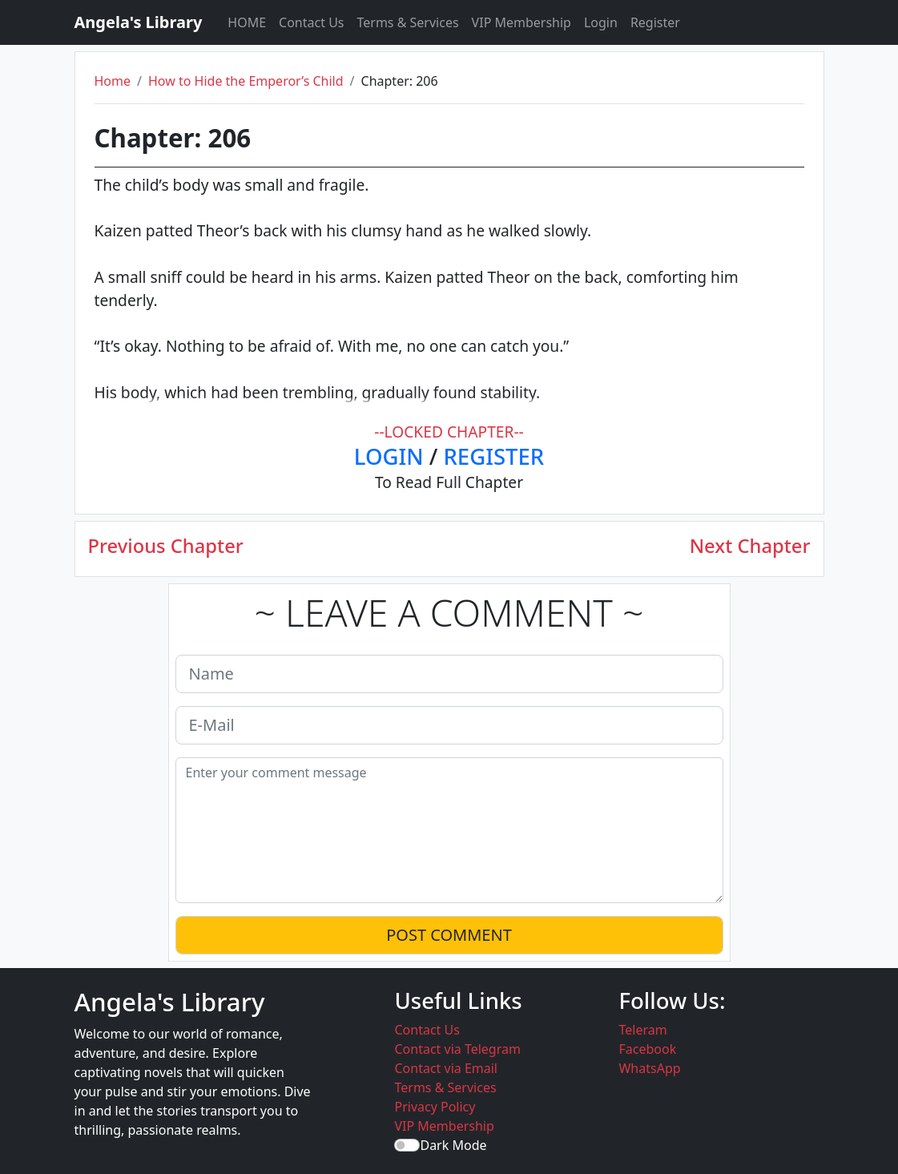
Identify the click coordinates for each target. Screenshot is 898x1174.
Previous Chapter (166, 546)
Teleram (642, 1030)
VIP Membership (521, 22)
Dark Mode (453, 1145)
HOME (247, 22)
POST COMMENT (449, 935)
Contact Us (311, 22)
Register (655, 22)
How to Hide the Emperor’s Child (246, 81)
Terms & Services (408, 22)
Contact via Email (445, 1068)
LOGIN (389, 456)
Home (113, 81)
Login (601, 22)
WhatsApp (649, 1068)
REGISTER (493, 456)
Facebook (647, 1049)
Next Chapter (750, 546)
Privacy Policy (434, 1107)
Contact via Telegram (457, 1049)
